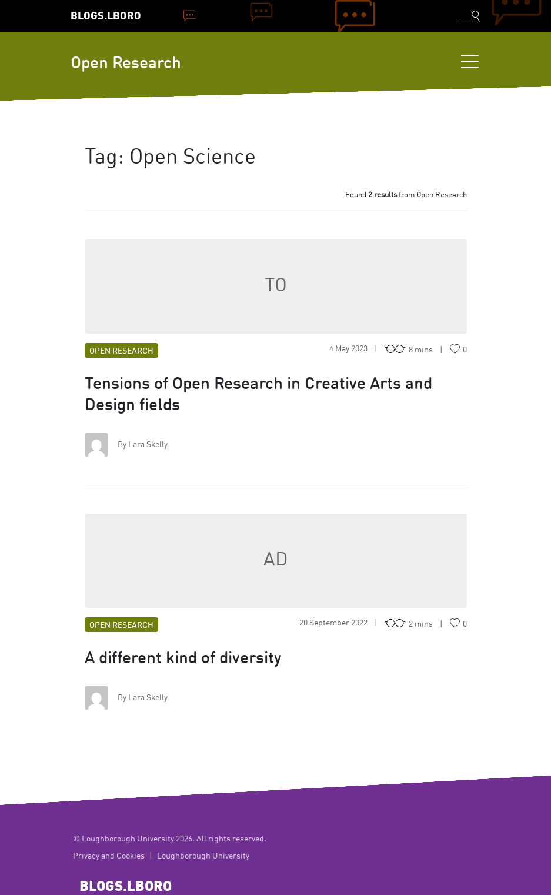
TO (276, 286)
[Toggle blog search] (469, 16)
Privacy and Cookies (109, 856)
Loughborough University (203, 856)
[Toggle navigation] (469, 61)
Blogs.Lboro (106, 17)
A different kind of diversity (183, 659)
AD (275, 560)
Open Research (126, 64)
